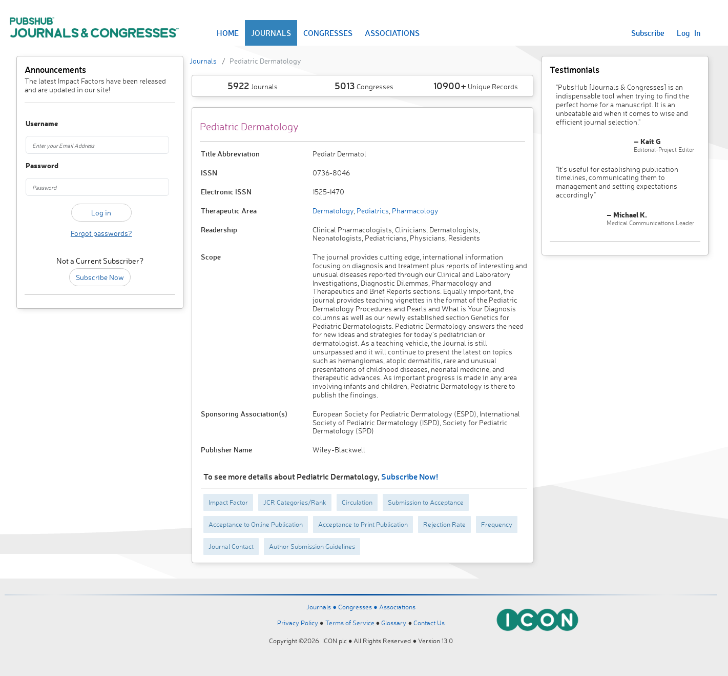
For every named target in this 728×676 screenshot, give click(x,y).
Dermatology (333, 210)
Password (37, 166)
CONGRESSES (327, 33)
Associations (397, 607)
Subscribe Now (100, 277)
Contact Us (429, 623)
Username (37, 124)
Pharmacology (414, 210)
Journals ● (322, 607)
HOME (228, 33)
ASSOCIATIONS (392, 33)
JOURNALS (271, 33)
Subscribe (647, 33)
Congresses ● (358, 607)
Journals (203, 60)
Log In (688, 33)
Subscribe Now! (409, 476)
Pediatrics (372, 210)
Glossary (393, 623)
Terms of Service (350, 623)
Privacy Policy (297, 623)
